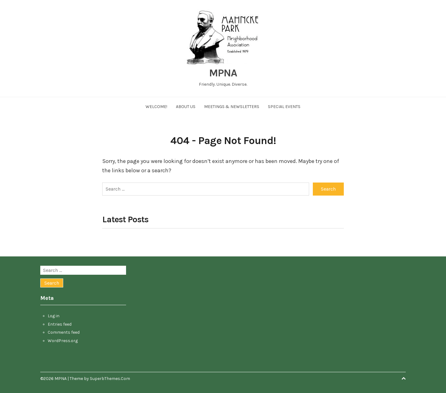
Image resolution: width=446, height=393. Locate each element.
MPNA (223, 73)
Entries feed (60, 324)
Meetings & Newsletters (231, 106)
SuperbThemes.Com (110, 378)
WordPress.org (63, 340)
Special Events (284, 106)
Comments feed (64, 332)
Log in (53, 315)
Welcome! (156, 106)
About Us (185, 106)
